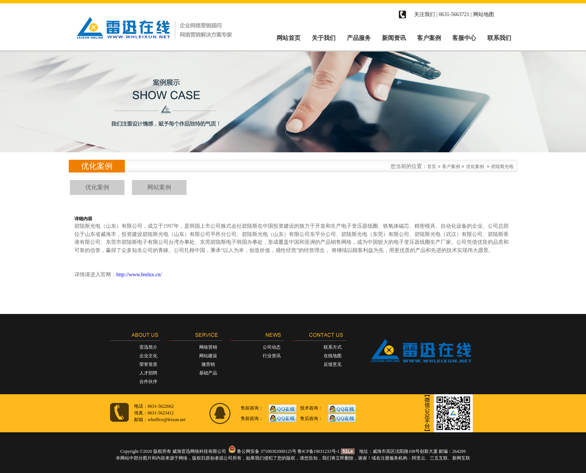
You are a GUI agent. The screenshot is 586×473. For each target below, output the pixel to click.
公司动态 (272, 347)
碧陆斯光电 (502, 166)
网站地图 (483, 14)
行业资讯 (272, 355)
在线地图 (333, 355)
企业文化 (148, 355)
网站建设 (208, 355)
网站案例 (159, 187)
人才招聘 (148, 373)
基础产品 (208, 373)
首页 (431, 166)
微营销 (208, 364)
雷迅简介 (148, 347)
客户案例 (451, 166)
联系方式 (333, 347)
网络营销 (208, 347)
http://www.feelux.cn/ (139, 274)
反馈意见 (333, 364)
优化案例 (475, 166)
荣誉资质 (148, 364)
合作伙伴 (148, 381)
